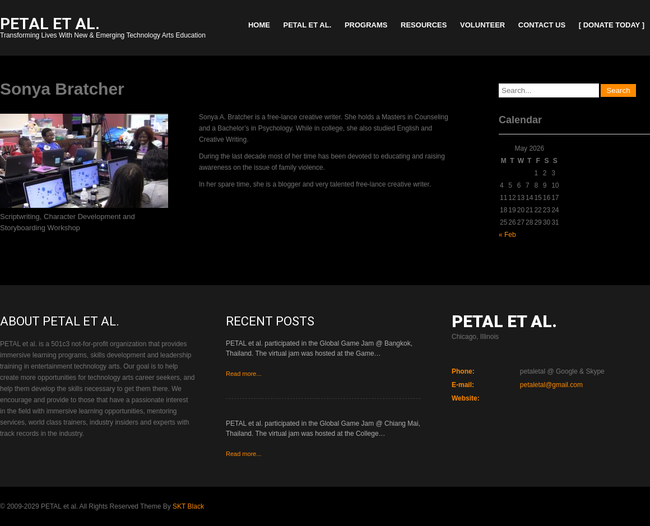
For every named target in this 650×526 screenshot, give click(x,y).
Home (259, 25)
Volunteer (482, 25)
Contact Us (541, 25)
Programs (366, 25)
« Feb (507, 235)
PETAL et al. (308, 25)
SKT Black (188, 506)
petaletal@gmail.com (551, 385)
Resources (424, 25)
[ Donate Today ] (611, 25)
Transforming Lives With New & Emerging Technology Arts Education (103, 28)
